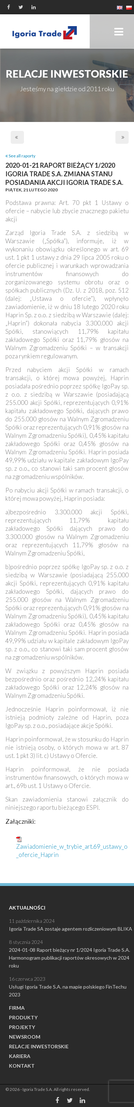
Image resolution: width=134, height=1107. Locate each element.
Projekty (22, 1027)
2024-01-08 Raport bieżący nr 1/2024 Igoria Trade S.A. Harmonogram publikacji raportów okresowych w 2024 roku (69, 958)
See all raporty (20, 155)
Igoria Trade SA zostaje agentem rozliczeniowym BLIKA (70, 929)
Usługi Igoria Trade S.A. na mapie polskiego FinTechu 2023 (67, 991)
